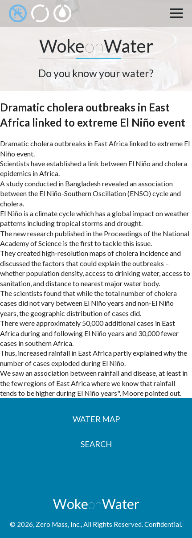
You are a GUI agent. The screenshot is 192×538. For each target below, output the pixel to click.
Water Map (96, 419)
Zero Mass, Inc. (58, 524)
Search (96, 444)
